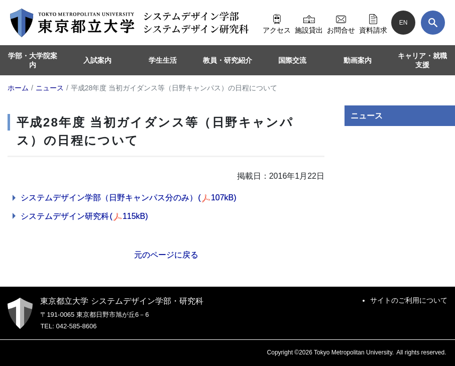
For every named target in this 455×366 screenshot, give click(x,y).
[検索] (433, 23)
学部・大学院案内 (32, 60)
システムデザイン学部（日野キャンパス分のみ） (129, 197)
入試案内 (97, 60)
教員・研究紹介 (227, 60)
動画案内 (358, 60)
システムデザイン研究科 (84, 216)
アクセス (277, 23)
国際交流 (292, 60)
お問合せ (341, 23)
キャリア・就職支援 (422, 60)
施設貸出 (309, 23)
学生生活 (163, 60)
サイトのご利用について (408, 300)
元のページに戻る (166, 255)
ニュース (367, 115)
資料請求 (373, 23)
